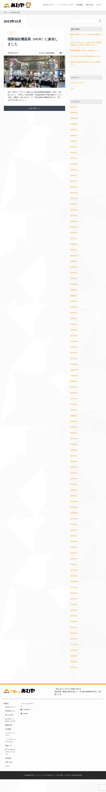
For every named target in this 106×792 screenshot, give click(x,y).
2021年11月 (74, 210)
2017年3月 (73, 358)
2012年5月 (73, 610)
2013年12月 (74, 501)
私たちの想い (9, 715)
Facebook (25, 709)
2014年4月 (73, 478)
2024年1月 (73, 152)
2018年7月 (73, 301)
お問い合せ (89, 5)
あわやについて (49, 5)
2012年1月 (73, 633)
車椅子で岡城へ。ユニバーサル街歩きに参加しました (86, 35)
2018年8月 (73, 295)
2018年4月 (73, 318)
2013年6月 (73, 535)
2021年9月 (73, 215)
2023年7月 (73, 175)
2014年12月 (74, 438)
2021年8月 (73, 221)
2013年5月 (73, 541)
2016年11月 (74, 370)
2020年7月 (73, 249)
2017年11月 (74, 335)
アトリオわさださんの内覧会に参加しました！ (85, 56)
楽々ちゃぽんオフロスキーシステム (10, 752)
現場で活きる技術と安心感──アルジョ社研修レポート (85, 63)
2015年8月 (73, 404)
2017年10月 (74, 341)
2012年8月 (73, 593)
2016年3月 (73, 387)
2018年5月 (73, 312)
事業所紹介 (8, 725)
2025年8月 (73, 124)
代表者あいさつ (10, 711)
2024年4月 (73, 147)
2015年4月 (73, 427)
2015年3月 (73, 433)
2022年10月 (74, 198)
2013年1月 (73, 564)
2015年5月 (73, 421)
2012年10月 (74, 581)
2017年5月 (73, 352)
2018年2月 (73, 324)
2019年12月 (74, 255)
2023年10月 (74, 169)
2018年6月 (73, 307)
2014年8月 (73, 461)
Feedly (24, 713)
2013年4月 (73, 547)
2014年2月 (73, 490)
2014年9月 (73, 455)
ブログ (98, 5)
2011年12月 (74, 638)
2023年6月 (73, 181)
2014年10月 (74, 450)
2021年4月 (73, 232)
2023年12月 (74, 158)
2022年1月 (73, 204)
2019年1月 (73, 278)
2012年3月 (73, 621)
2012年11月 (74, 576)
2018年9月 (73, 290)
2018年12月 (74, 284)
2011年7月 (73, 667)
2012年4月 (73, 615)
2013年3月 (73, 553)
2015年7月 (73, 410)
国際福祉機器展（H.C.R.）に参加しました (84, 50)
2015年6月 (73, 415)
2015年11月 (74, 392)
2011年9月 (73, 656)
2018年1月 (73, 330)
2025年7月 (73, 129)
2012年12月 (74, 570)
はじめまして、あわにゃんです (10, 720)
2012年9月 (73, 587)
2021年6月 (73, 227)
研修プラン (8, 745)
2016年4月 (73, 381)
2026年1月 (73, 107)
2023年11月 (74, 164)
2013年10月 (74, 513)
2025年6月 (73, 135)
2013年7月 (73, 530)
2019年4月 (73, 272)
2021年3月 (73, 238)
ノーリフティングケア (65, 5)
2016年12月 (74, 364)
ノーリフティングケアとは (10, 740)
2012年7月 (73, 598)
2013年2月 (73, 558)
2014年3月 (73, 484)
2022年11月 (74, 192)
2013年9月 (73, 518)
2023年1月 (73, 187)
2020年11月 (74, 244)
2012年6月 (73, 604)
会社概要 (8, 729)
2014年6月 (73, 467)
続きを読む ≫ (34, 108)
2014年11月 (74, 444)
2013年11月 (74, 507)
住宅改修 (79, 5)
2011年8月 (73, 661)
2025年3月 (73, 141)
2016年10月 (74, 375)
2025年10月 (74, 118)
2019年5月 (73, 267)
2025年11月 (74, 112)
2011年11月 (74, 644)
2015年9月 (73, 398)
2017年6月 (73, 347)
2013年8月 (73, 524)
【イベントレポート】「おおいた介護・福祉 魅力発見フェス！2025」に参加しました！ (85, 43)
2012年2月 (73, 627)
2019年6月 (73, 261)
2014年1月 (73, 495)
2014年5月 (73, 473)
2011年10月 (74, 650)
